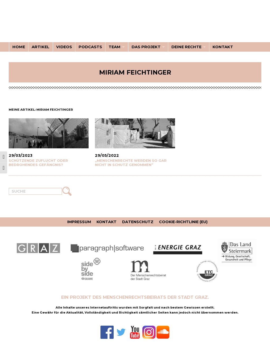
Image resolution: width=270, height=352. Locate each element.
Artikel (40, 47)
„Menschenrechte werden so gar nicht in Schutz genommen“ (131, 162)
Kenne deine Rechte (41, 24)
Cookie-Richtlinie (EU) (183, 221)
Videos (64, 47)
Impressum (79, 221)
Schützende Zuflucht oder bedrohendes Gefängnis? (38, 162)
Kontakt (223, 47)
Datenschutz (137, 221)
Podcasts (90, 47)
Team (114, 47)
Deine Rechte (186, 47)
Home (18, 47)
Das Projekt (146, 47)
